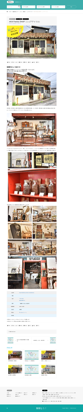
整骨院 (63, 397)
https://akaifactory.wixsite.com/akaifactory (26, 292)
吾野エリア (25, 394)
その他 (8, 392)
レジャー (48, 401)
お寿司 (46, 392)
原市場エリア (9, 394)
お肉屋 (54, 396)
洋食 (54, 394)
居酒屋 (52, 394)
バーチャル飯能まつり (18, 392)
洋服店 (69, 397)
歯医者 (66, 397)
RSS (7, 408)
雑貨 (60, 401)
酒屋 (43, 399)
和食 (49, 394)
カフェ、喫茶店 (55, 392)
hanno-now (13, 331)
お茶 (59, 396)
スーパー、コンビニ (52, 397)
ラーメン (72, 392)
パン (69, 392)
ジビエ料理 (60, 392)
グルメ (43, 392)
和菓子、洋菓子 (45, 394)
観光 (43, 401)
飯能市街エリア (17, 396)
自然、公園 (57, 401)
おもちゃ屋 (47, 396)
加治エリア (25, 392)
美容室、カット (73, 397)
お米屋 (51, 396)
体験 (51, 401)
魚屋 (46, 399)
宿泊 (54, 401)
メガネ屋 (57, 397)
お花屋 (57, 396)
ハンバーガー (65, 392)
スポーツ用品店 (45, 397)
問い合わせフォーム (23, 312)
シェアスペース (68, 396)
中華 (75, 392)
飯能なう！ (41, 408)
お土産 (45, 401)
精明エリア (34, 394)
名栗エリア (17, 394)
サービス (43, 396)
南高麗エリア (34, 392)
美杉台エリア (9, 396)
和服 (60, 397)
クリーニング (63, 396)
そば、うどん (50, 392)
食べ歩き (57, 394)
